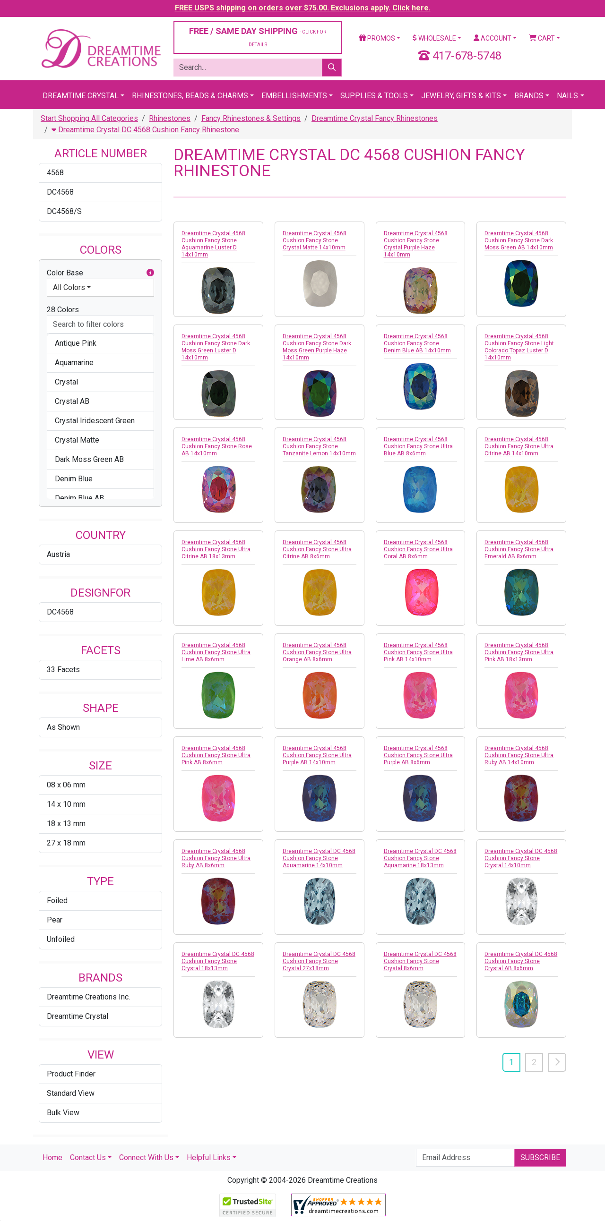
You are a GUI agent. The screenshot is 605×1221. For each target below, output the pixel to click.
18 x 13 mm (66, 823)
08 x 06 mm (66, 784)
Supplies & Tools (374, 95)
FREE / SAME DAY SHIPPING (257, 36)
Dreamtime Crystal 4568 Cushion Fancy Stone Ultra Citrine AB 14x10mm (518, 446)
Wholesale (434, 38)
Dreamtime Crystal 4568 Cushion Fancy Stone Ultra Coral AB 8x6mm (418, 549)
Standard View (71, 1093)
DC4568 (60, 192)
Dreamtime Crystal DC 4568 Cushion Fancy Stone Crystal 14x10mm (520, 858)
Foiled (57, 900)
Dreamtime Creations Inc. (88, 996)
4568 (55, 172)
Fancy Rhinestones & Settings (251, 118)
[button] (150, 273)
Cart (542, 38)
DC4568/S (64, 211)
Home (52, 1157)
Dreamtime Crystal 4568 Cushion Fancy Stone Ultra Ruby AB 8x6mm (216, 858)
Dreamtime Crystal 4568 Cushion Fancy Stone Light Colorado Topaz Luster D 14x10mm (519, 347)
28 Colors (63, 309)
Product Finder (71, 1073)
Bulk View (63, 1112)
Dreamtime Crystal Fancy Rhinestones (374, 118)
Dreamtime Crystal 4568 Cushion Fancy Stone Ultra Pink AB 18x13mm (518, 652)
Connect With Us (146, 1157)
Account (492, 38)
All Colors (69, 287)
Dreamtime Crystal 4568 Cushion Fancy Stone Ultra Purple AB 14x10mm (317, 755)
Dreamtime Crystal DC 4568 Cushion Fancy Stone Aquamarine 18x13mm (420, 858)
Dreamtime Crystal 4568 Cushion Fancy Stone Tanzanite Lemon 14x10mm (319, 446)
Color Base (100, 273)
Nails (567, 95)
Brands (529, 95)
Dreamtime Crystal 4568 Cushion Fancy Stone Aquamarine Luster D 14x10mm (213, 244)
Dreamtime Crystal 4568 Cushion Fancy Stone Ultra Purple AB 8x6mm (418, 755)
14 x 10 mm (66, 804)
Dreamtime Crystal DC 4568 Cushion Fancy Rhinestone (145, 129)
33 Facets (63, 669)
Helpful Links (209, 1157)
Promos (377, 38)
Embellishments (294, 95)
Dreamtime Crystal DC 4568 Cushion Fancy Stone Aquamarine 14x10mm (319, 858)
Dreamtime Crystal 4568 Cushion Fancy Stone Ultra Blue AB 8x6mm (418, 446)
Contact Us (88, 1157)
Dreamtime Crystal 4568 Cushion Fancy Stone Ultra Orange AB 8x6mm (317, 652)
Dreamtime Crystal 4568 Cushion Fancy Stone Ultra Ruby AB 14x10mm (518, 755)
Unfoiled (61, 939)
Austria (58, 554)
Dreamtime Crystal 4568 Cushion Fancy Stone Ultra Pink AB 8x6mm (216, 755)
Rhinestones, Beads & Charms (190, 95)
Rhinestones (169, 118)
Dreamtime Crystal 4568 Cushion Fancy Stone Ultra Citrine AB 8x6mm (317, 549)
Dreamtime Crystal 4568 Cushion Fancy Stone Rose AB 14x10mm (217, 446)
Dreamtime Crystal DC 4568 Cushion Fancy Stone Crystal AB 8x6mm (520, 961)
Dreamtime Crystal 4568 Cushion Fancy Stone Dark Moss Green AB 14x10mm (518, 240)
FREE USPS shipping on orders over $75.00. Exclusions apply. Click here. (303, 7)
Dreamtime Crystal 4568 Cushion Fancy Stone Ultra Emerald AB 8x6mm (518, 549)
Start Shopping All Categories (89, 118)
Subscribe (540, 1157)
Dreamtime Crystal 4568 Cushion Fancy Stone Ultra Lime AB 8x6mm (216, 652)
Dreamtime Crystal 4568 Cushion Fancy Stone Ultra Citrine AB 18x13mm (216, 549)
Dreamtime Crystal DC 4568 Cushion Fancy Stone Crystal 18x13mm (218, 961)
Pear (54, 919)
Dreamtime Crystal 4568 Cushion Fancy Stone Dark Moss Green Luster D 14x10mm (216, 347)
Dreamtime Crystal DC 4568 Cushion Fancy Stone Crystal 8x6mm (420, 961)
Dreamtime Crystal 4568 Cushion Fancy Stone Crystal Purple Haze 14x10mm (416, 244)
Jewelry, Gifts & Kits (461, 95)
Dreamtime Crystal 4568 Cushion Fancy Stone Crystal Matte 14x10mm (314, 240)
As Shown (63, 727)
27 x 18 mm (66, 842)
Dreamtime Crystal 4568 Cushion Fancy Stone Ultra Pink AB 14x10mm (418, 652)
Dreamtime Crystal (81, 95)
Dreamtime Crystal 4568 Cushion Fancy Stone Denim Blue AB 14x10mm (417, 343)
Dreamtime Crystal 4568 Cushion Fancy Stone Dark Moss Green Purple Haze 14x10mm (317, 347)
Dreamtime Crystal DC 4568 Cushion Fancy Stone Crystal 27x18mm (319, 961)
